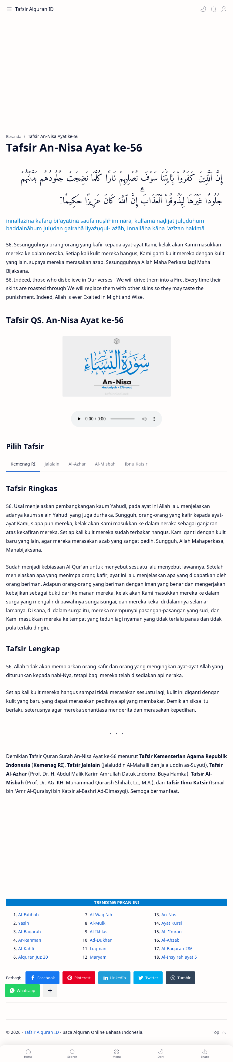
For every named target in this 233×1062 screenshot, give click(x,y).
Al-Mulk (97, 923)
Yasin (23, 923)
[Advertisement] (116, 78)
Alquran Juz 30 (33, 957)
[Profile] (223, 9)
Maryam (98, 957)
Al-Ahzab (170, 940)
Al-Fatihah (28, 914)
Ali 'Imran (171, 931)
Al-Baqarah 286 (177, 948)
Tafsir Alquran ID (34, 9)
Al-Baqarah (29, 931)
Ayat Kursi (171, 923)
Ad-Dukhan (101, 940)
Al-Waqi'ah (101, 914)
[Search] (213, 9)
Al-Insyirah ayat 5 (179, 957)
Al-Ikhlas (98, 931)
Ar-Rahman (29, 940)
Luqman (98, 948)
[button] (203, 9)
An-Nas (168, 914)
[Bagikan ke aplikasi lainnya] (50, 990)
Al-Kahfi (26, 948)
